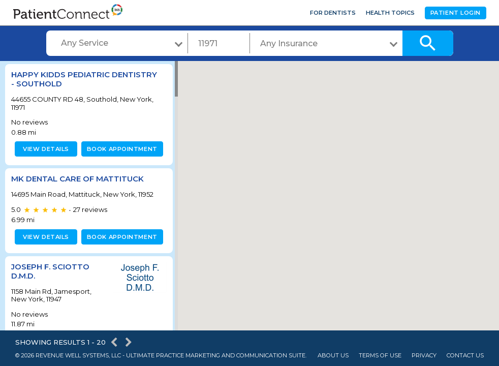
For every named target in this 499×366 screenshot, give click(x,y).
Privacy (424, 355)
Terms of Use (380, 355)
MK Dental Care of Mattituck (77, 179)
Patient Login (455, 12)
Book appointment (120, 148)
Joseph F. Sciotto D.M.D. (50, 271)
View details (44, 148)
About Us (333, 355)
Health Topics (390, 12)
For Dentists (333, 12)
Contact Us (465, 355)
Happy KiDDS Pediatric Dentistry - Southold (84, 79)
